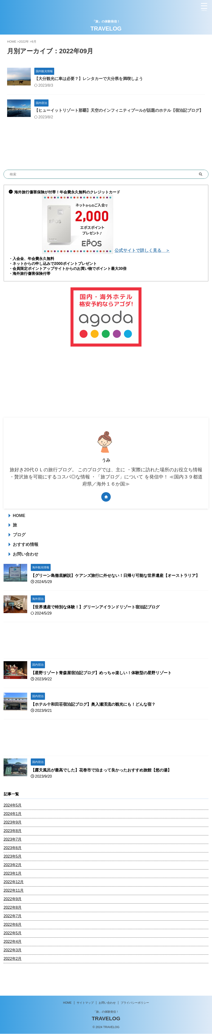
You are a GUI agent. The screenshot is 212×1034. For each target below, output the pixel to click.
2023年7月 (13, 853)
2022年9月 (13, 913)
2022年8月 (13, 921)
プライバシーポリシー (135, 1003)
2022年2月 (13, 972)
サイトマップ (85, 1003)
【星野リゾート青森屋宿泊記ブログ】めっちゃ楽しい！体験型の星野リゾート (105, 686)
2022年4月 (13, 955)
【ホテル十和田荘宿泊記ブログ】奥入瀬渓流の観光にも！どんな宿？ (97, 718)
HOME (19, 522)
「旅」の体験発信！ (106, 1012)
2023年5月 (13, 870)
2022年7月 (13, 930)
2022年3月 (13, 964)
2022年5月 (13, 947)
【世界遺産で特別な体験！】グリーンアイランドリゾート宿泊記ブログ (99, 620)
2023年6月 (13, 862)
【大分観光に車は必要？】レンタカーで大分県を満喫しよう (91, 79)
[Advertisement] (104, 389)
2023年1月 (13, 887)
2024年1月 (13, 827)
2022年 (24, 41)
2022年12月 (14, 896)
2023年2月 (13, 879)
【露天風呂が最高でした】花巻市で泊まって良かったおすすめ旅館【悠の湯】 (105, 783)
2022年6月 (13, 938)
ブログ (19, 541)
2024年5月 (13, 819)
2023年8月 (13, 844)
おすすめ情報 (25, 551)
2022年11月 (14, 904)
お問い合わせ (25, 561)
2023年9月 (13, 836)
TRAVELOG (106, 28)
